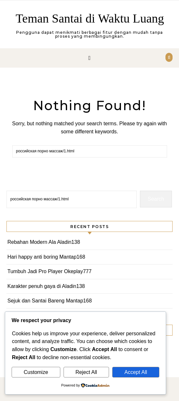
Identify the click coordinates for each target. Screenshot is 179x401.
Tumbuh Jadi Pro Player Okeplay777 (49, 271)
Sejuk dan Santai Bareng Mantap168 (49, 300)
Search (156, 199)
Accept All (135, 372)
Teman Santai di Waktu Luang (89, 18)
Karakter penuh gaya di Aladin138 (46, 286)
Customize (36, 372)
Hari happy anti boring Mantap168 (46, 257)
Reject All (86, 372)
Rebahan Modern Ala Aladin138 (43, 242)
